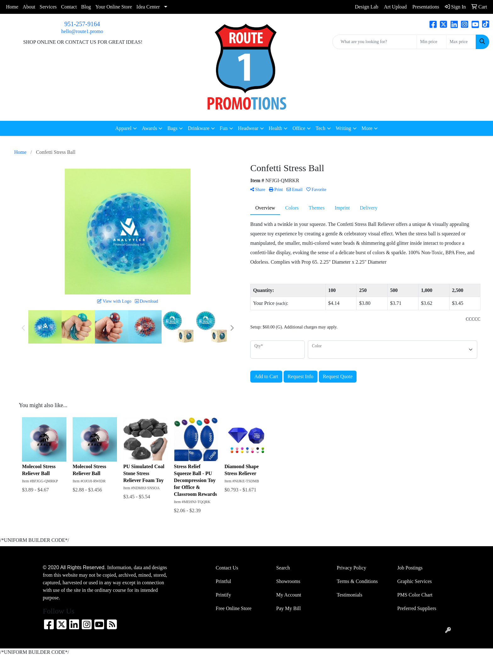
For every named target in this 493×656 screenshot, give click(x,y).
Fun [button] (224, 128)
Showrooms (288, 581)
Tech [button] (320, 128)
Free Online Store (234, 608)
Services (48, 6)
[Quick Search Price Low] (431, 42)
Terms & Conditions (357, 581)
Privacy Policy (351, 567)
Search (283, 567)
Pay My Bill (288, 608)
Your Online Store (113, 6)
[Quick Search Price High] (461, 42)
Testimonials (350, 594)
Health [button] (275, 128)
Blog (86, 6)
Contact (69, 6)
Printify (223, 594)
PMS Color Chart (415, 594)
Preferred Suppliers (416, 608)
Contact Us (227, 567)
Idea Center (148, 6)
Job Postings (410, 567)
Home (12, 6)
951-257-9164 (82, 23)
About (29, 6)
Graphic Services (414, 581)
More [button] (367, 128)
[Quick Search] (374, 42)
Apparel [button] (123, 128)
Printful (223, 581)
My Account (289, 594)
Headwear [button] (248, 128)
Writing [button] (343, 128)
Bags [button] (172, 128)
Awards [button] (149, 128)
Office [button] (298, 128)
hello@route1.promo (82, 31)
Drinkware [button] (198, 128)
